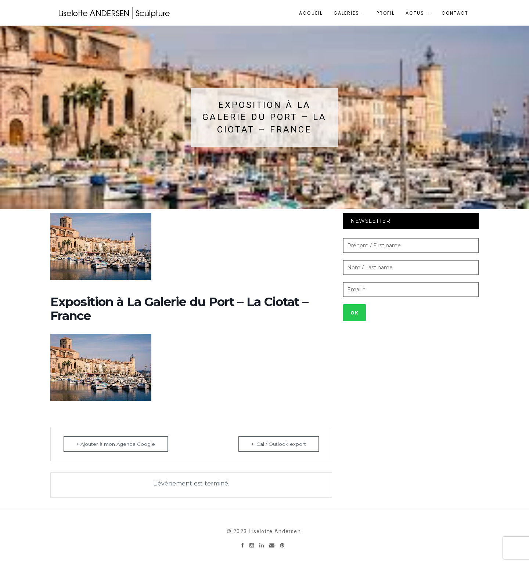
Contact (455, 13)
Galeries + (350, 13)
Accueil (311, 13)
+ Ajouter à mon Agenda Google (115, 444)
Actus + (418, 13)
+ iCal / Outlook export (278, 444)
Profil (386, 13)
